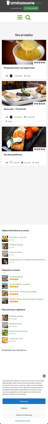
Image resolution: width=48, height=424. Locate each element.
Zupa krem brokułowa (18, 331)
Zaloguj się (16, 8)
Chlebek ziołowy (16, 245)
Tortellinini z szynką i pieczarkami (23, 291)
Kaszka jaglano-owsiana (19, 284)
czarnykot (18, 76)
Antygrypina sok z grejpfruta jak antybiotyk (27, 259)
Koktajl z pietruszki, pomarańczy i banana (26, 299)
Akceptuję (24, 401)
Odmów (24, 408)
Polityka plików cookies (22, 421)
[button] (44, 376)
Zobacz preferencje (24, 415)
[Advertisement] (24, 194)
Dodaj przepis (31, 8)
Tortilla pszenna (16, 277)
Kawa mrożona (15, 252)
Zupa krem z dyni (16, 338)
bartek (16, 162)
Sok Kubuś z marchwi (17, 237)
